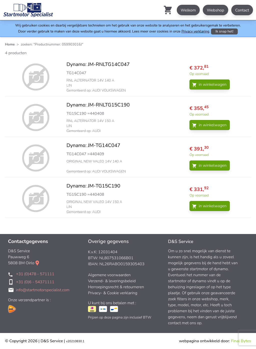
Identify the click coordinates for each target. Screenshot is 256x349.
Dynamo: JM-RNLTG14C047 (98, 64)
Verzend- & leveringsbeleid (112, 281)
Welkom (188, 10)
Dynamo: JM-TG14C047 (93, 145)
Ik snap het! (225, 31)
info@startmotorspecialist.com (43, 290)
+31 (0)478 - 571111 (35, 274)
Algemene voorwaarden (109, 275)
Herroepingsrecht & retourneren (116, 287)
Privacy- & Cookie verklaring (112, 293)
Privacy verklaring (195, 31)
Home (10, 44)
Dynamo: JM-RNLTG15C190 (98, 105)
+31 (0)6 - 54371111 (35, 282)
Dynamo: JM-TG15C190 (93, 185)
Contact (242, 10)
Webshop (215, 10)
